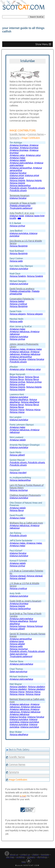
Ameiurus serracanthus (21, 168)
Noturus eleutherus (19, 399)
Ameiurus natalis (18, 160)
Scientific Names (17, 134)
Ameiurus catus (17, 369)
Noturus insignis (17, 180)
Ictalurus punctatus (19, 268)
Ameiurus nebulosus (19, 351)
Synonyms (15, 138)
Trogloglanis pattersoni (21, 208)
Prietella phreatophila (20, 205)
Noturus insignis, (34, 180)
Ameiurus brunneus (19, 145)
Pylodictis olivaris (18, 190)
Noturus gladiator (18, 686)
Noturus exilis (16, 261)
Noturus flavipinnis (18, 246)
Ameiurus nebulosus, (20, 331)
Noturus (18, 304)
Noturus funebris (18, 276)
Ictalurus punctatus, (19, 233)
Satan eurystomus (18, 654)
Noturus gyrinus (17, 225)
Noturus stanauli (17, 578)
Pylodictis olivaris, (19, 462)
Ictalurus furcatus (18, 173)
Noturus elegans (35, 314)
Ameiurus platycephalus (21, 162)
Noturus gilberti (17, 455)
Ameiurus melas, (18, 349)
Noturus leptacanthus (20, 185)
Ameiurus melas (17, 157)
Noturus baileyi (17, 301)
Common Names (36, 134)
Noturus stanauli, (18, 576)
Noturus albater (17, 644)
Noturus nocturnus (19, 490)
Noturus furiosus (18, 626)
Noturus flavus (17, 377)
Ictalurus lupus (17, 641)
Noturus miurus (17, 409)
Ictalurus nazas (17, 215)
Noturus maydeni (18, 472)
